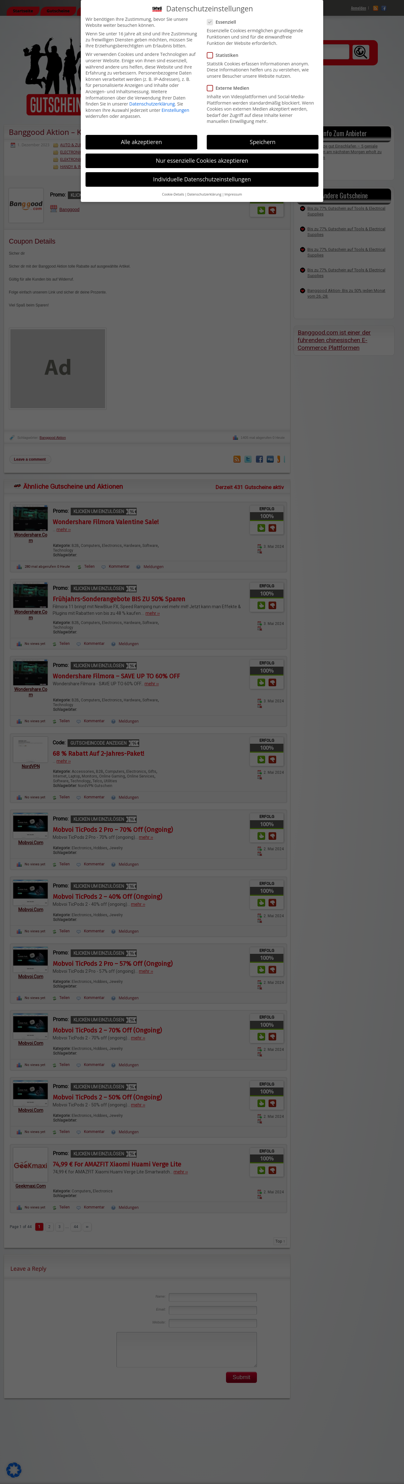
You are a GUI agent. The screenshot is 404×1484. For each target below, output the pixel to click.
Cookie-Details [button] (173, 194)
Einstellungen (175, 110)
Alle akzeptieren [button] (141, 142)
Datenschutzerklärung (152, 104)
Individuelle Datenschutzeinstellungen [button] (202, 179)
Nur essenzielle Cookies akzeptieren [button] (202, 160)
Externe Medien (230, 88)
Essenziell (224, 22)
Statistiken (225, 55)
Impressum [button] (233, 194)
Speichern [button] (262, 142)
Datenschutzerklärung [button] (204, 194)
